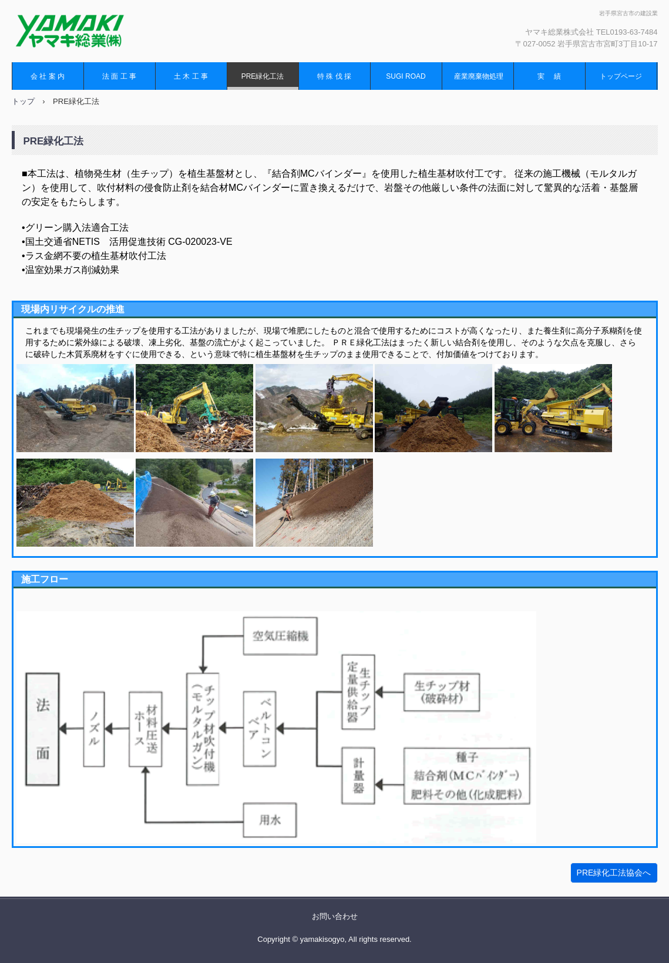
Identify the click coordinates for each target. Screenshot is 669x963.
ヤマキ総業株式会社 (85, 31)
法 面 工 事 (119, 76)
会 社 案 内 (48, 76)
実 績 (548, 76)
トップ (23, 101)
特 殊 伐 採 (334, 76)
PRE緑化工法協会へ (614, 872)
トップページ (621, 76)
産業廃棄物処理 (478, 76)
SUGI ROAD (405, 76)
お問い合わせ (335, 916)
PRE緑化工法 (262, 76)
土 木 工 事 (191, 76)
